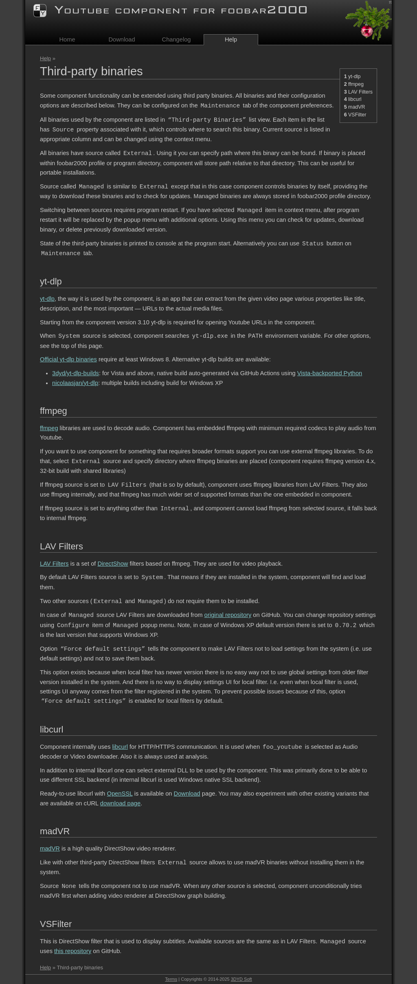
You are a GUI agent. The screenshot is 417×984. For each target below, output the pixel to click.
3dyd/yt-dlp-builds (75, 373)
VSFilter (357, 115)
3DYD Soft (241, 979)
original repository (228, 615)
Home (67, 39)
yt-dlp (354, 76)
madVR (356, 107)
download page (120, 803)
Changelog (176, 39)
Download (121, 39)
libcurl (355, 99)
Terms (171, 979)
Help (45, 58)
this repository (72, 951)
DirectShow (112, 563)
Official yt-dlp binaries (68, 359)
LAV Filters (360, 92)
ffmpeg (356, 84)
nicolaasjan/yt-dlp (75, 383)
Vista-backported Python (329, 373)
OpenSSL (120, 793)
